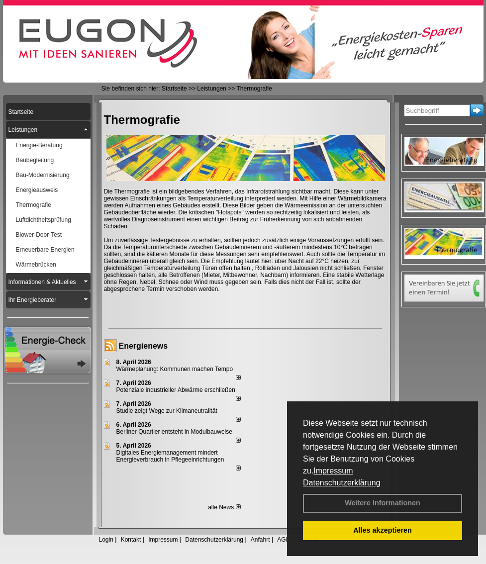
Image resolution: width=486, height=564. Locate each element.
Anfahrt (260, 539)
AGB (283, 539)
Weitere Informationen (382, 503)
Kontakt (131, 539)
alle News (224, 507)
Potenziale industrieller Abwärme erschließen (175, 389)
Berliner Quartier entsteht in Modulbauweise (174, 431)
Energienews (143, 346)
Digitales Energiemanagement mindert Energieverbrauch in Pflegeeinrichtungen (170, 456)
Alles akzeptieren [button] (382, 530)
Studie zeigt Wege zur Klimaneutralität (166, 410)
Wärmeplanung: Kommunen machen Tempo (174, 369)
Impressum (333, 471)
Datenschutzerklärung (342, 482)
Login (106, 539)
